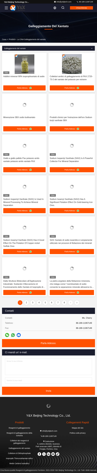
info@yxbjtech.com (62, 2)
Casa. (4, 39)
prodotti (12, 39)
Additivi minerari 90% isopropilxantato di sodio (23, 76)
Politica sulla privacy (78, 433)
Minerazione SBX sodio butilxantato (19, 117)
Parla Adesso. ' (24, 88)
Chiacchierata (81, 8)
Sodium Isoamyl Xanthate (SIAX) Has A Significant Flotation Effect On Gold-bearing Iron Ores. (71, 202)
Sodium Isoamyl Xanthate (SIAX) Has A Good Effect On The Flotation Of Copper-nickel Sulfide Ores (23, 243)
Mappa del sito (77, 428)
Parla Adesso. (48, 343)
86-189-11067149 (85, 2)
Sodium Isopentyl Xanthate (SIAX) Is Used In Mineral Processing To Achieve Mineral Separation (23, 202)
